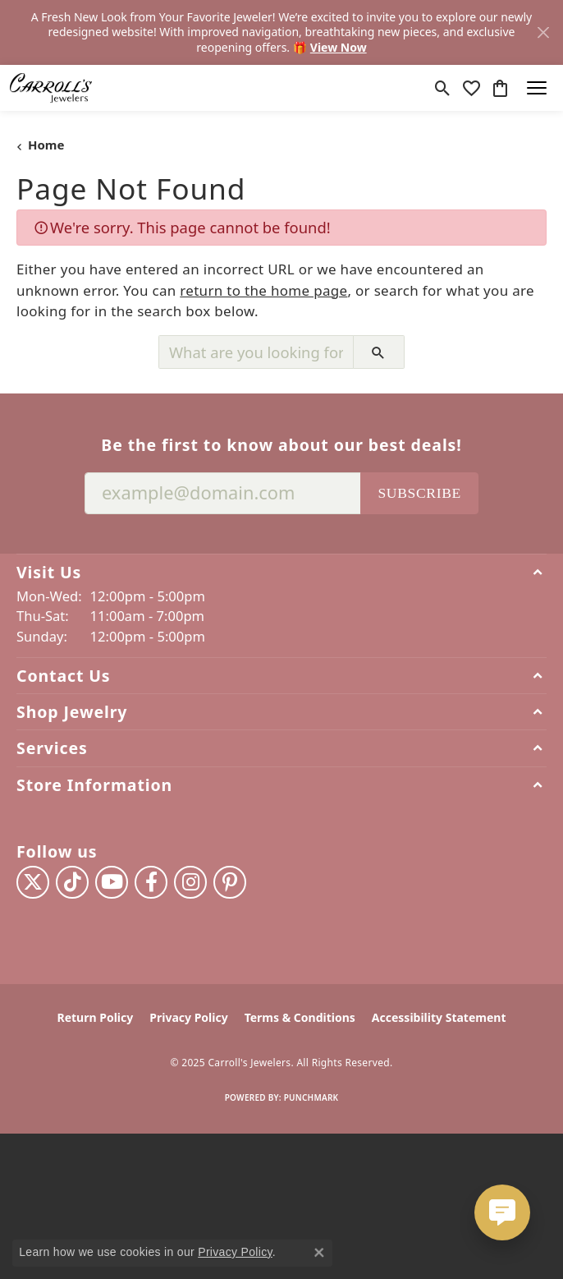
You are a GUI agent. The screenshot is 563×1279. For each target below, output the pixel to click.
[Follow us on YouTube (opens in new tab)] (111, 882)
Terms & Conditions (300, 1017)
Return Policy (95, 1017)
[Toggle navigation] (537, 88)
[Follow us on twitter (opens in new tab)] (32, 882)
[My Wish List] (471, 87)
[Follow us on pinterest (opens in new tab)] (229, 882)
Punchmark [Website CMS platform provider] (311, 1097)
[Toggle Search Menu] (443, 87)
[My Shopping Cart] (500, 87)
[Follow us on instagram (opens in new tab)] (190, 882)
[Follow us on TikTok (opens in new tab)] (72, 882)
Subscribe (419, 493)
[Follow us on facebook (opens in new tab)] (151, 882)
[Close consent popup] (319, 1253)
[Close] (543, 32)
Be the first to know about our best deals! (281, 444)
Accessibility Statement (439, 1017)
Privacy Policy (188, 1017)
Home (46, 144)
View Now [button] (338, 47)
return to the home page (263, 290)
